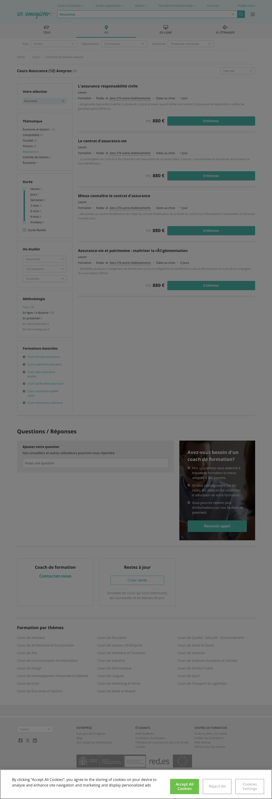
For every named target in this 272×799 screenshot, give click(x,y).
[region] (136, 784)
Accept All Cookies (184, 786)
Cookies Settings (249, 786)
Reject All (217, 786)
